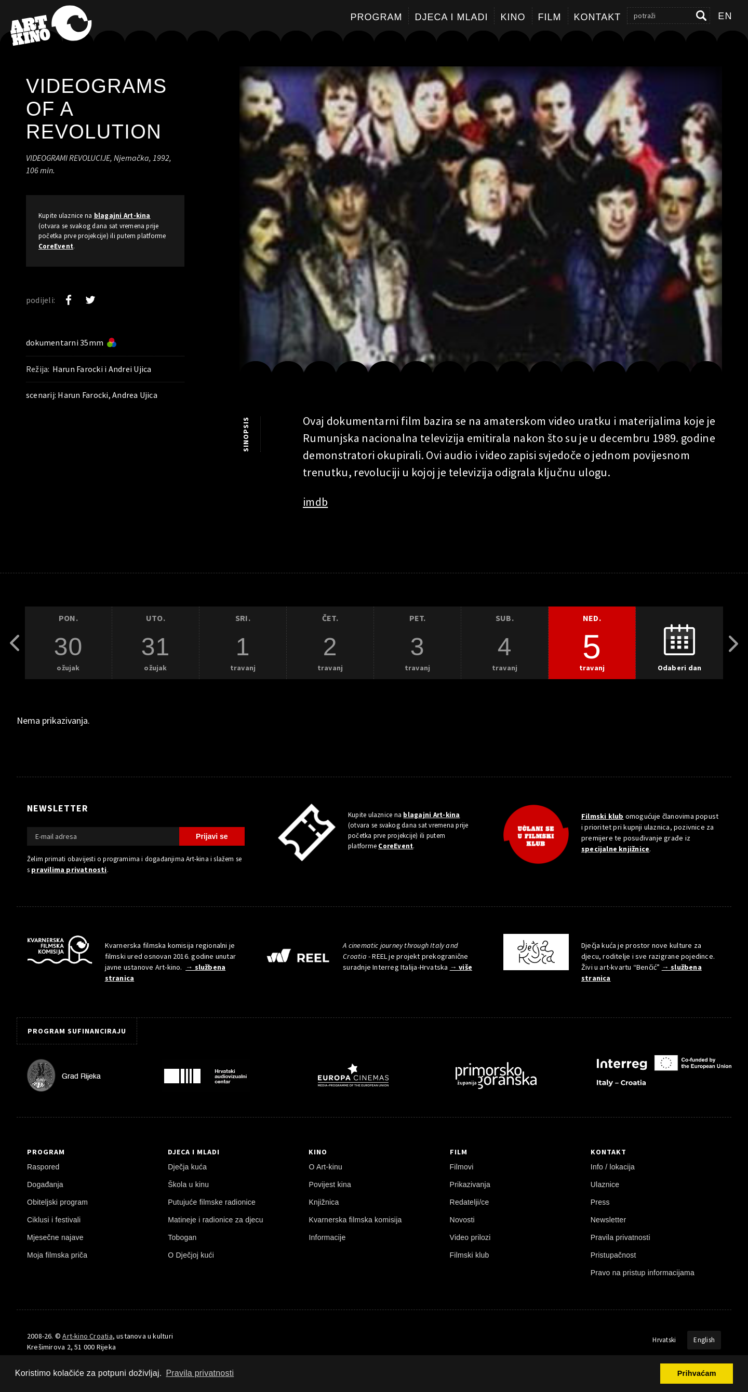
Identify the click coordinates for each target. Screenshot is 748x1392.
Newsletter (608, 1220)
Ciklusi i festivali (54, 1220)
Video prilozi (470, 1237)
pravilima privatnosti (68, 869)
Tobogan (182, 1237)
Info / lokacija (613, 1167)
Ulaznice (605, 1184)
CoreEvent (55, 246)
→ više (461, 967)
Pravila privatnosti (620, 1237)
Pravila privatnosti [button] (200, 1373)
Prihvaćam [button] (696, 1373)
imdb (315, 501)
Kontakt (597, 17)
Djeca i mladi (451, 17)
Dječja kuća (187, 1167)
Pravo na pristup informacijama (642, 1273)
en (725, 16)
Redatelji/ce (469, 1202)
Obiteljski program (57, 1202)
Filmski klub (602, 816)
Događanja (45, 1184)
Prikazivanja (470, 1184)
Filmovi (462, 1167)
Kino (512, 17)
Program (376, 17)
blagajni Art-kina (122, 215)
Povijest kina (330, 1184)
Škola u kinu (188, 1184)
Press (600, 1202)
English (704, 1339)
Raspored (43, 1167)
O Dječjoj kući (191, 1255)
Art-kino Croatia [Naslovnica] (87, 1336)
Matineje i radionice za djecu (215, 1220)
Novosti (462, 1220)
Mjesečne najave (55, 1237)
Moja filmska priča (57, 1255)
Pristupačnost (613, 1255)
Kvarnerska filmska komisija (355, 1220)
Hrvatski (664, 1339)
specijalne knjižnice (615, 848)
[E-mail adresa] (103, 836)
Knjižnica (324, 1202)
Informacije (327, 1237)
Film (550, 17)
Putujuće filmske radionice (212, 1202)
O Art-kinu (325, 1167)
